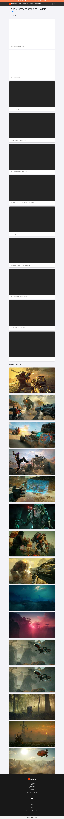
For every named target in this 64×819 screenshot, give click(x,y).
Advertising (32, 802)
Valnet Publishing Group (36, 810)
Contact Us (32, 789)
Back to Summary (14, 11)
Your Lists (38, 3)
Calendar (33, 3)
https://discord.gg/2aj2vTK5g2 (39, 0)
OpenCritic (25, 810)
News (20, 3)
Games (26, 3)
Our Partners (32, 784)
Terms (32, 805)
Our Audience (32, 786)
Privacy (32, 807)
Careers (32, 804)
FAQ (43, 3)
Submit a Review (32, 783)
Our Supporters (32, 787)
